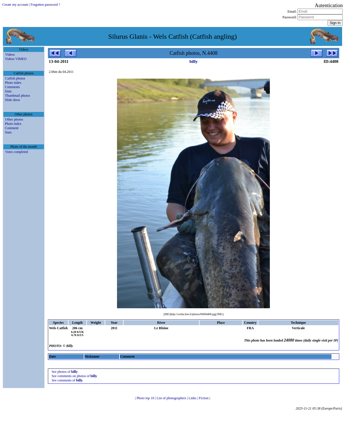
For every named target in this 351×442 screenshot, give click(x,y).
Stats (8, 91)
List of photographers (172, 398)
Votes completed (16, 152)
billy (194, 61)
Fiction (204, 398)
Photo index (13, 83)
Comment (11, 128)
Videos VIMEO (15, 59)
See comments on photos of (74, 376)
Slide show (12, 100)
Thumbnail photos (17, 96)
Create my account (15, 5)
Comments (12, 87)
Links (193, 398)
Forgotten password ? (45, 5)
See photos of (65, 372)
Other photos (14, 119)
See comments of (67, 380)
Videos (10, 55)
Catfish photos (15, 78)
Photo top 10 (145, 398)
